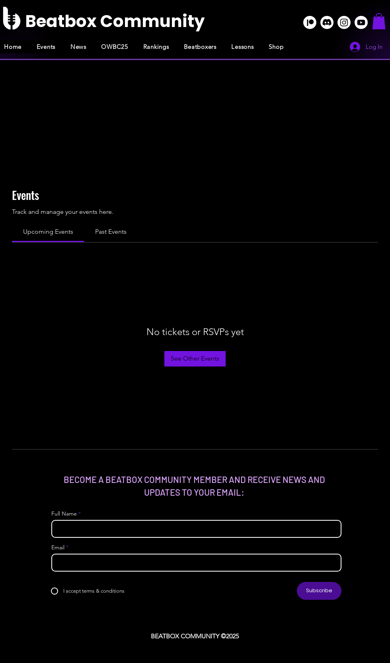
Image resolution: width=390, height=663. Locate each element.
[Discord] (326, 22)
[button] (379, 21)
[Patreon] (309, 22)
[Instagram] (344, 22)
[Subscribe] (319, 591)
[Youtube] (361, 22)
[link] (48, 231)
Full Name (64, 513)
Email (57, 547)
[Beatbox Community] (114, 21)
